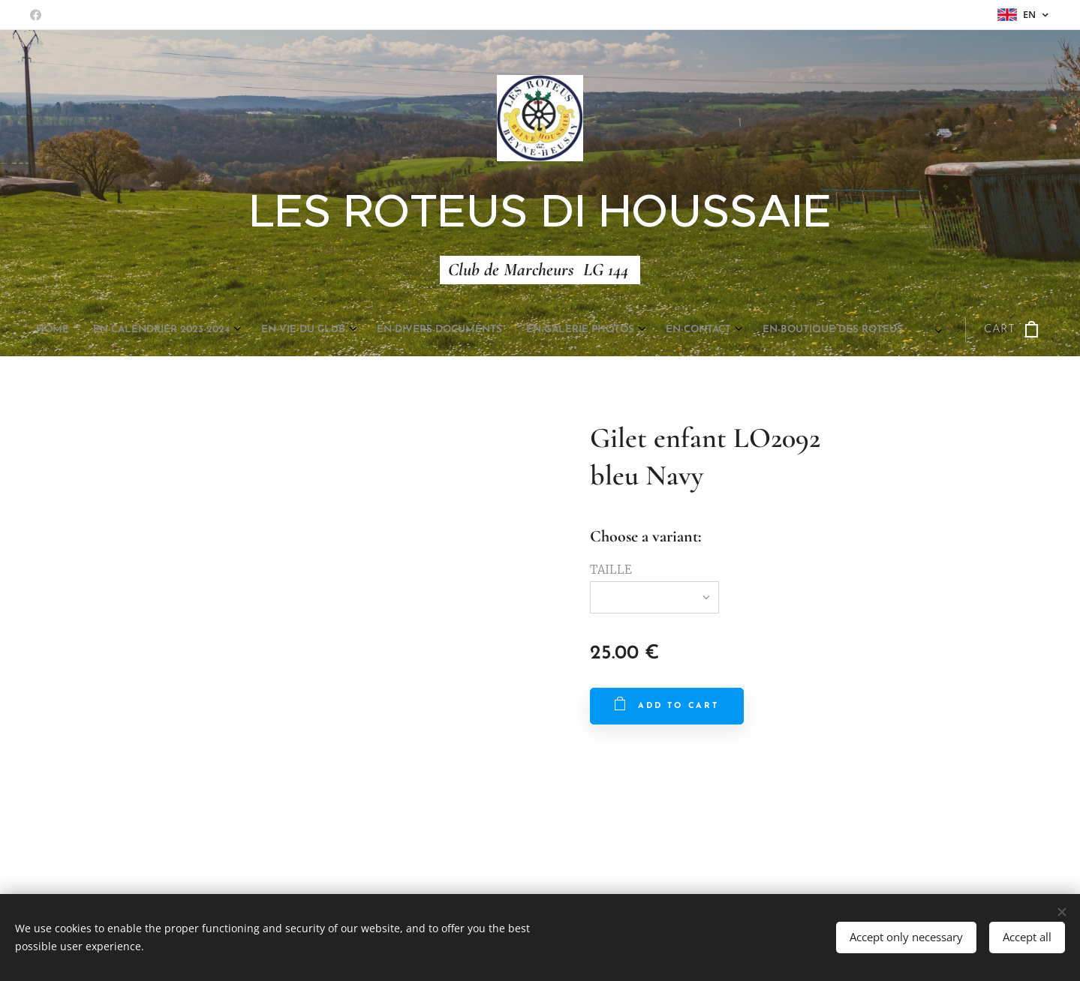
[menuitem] (382, 330)
